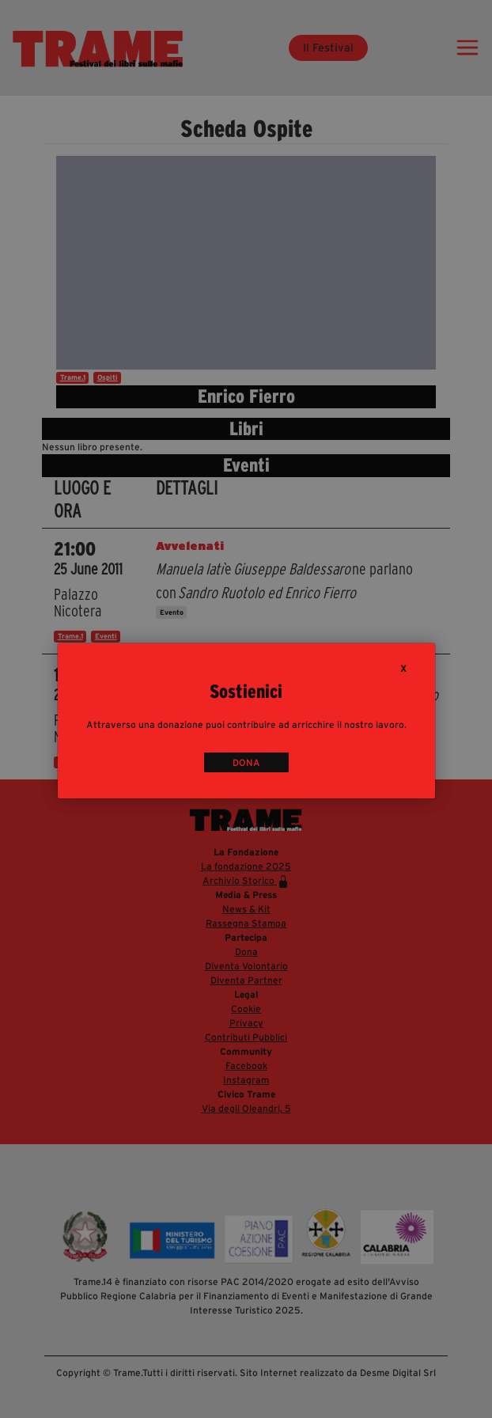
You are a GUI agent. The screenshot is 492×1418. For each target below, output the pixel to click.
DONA (246, 762)
